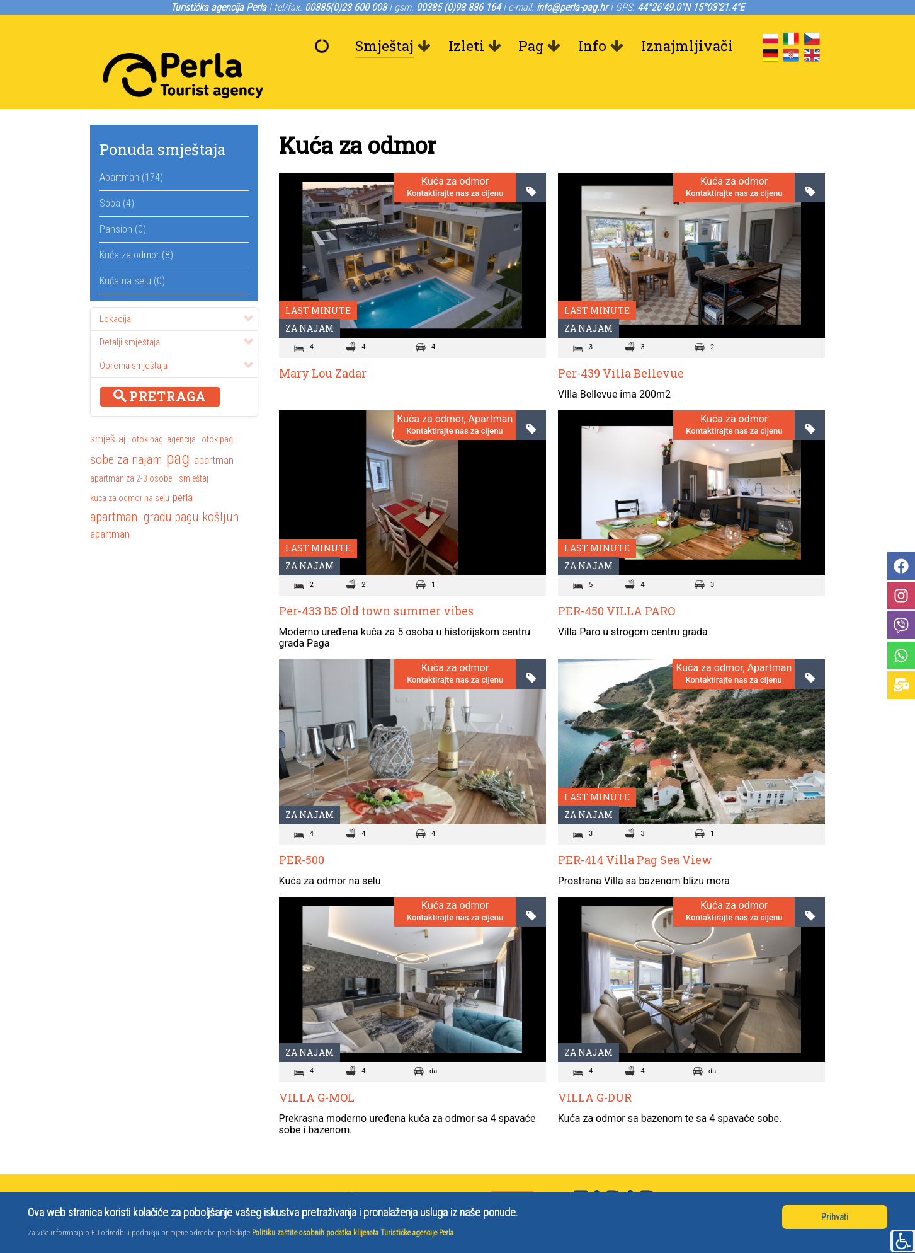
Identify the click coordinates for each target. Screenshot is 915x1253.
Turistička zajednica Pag (731, 1184)
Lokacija (176, 290)
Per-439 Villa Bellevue (621, 344)
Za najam (309, 300)
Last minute (318, 282)
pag (178, 431)
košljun (220, 488)
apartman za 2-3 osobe (131, 450)
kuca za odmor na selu (129, 470)
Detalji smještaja (176, 314)
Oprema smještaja (176, 337)
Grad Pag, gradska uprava (734, 1169)
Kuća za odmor (455, 153)
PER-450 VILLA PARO (616, 582)
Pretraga (160, 368)
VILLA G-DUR (595, 1069)
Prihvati (834, 1217)
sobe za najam (126, 431)
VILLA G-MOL (317, 1069)
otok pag (147, 411)
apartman (214, 431)
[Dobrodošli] (325, 46)
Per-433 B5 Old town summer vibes (376, 582)
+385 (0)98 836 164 (396, 1184)
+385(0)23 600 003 (396, 1169)
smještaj (107, 410)
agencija (181, 411)
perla (183, 469)
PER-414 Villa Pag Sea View (635, 831)
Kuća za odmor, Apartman (455, 390)
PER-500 (301, 831)
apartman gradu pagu (144, 488)
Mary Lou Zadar (323, 344)
